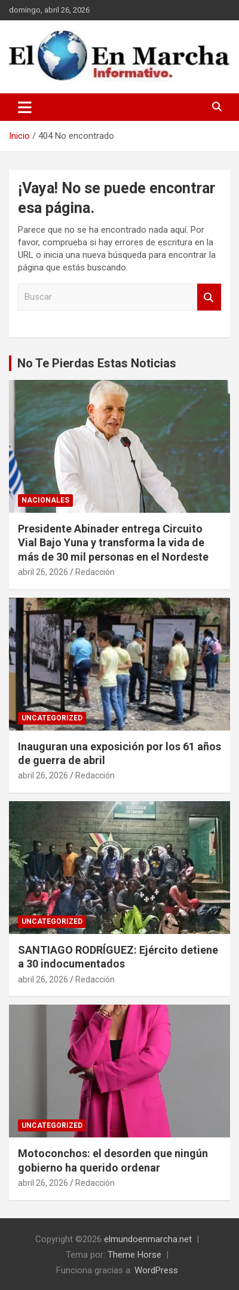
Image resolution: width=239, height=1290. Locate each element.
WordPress (156, 1270)
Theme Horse (134, 1254)
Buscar (209, 297)
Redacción (95, 572)
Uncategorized (52, 718)
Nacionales (45, 500)
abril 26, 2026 (43, 572)
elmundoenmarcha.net (148, 1239)
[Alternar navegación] (25, 107)
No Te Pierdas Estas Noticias (96, 363)
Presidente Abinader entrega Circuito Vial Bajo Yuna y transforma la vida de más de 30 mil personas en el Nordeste (113, 542)
